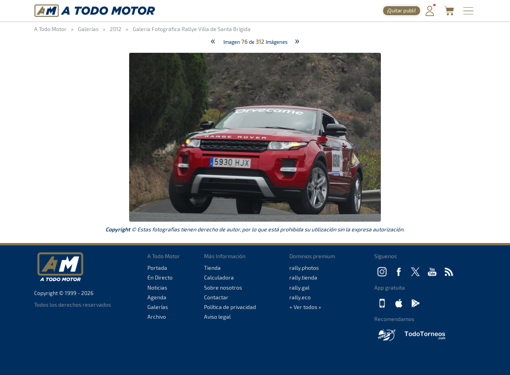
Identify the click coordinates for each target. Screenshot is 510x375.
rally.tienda (303, 277)
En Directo (160, 277)
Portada (157, 267)
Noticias (157, 287)
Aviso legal (217, 316)
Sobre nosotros (223, 287)
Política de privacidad (230, 307)
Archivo (156, 316)
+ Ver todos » (305, 307)
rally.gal (299, 287)
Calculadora (219, 277)
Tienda (212, 267)
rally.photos (304, 267)
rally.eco (300, 297)
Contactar (216, 297)
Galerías (157, 307)
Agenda (156, 297)
